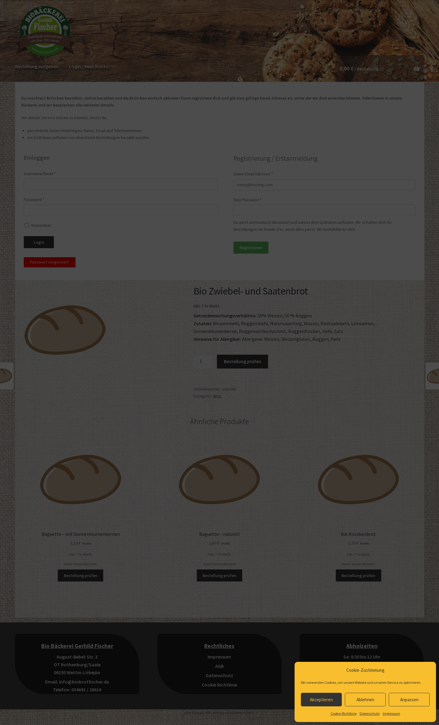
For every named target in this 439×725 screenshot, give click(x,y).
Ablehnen (365, 699)
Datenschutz (370, 713)
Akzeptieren (321, 699)
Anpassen (409, 699)
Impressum (391, 713)
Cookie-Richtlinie (344, 713)
